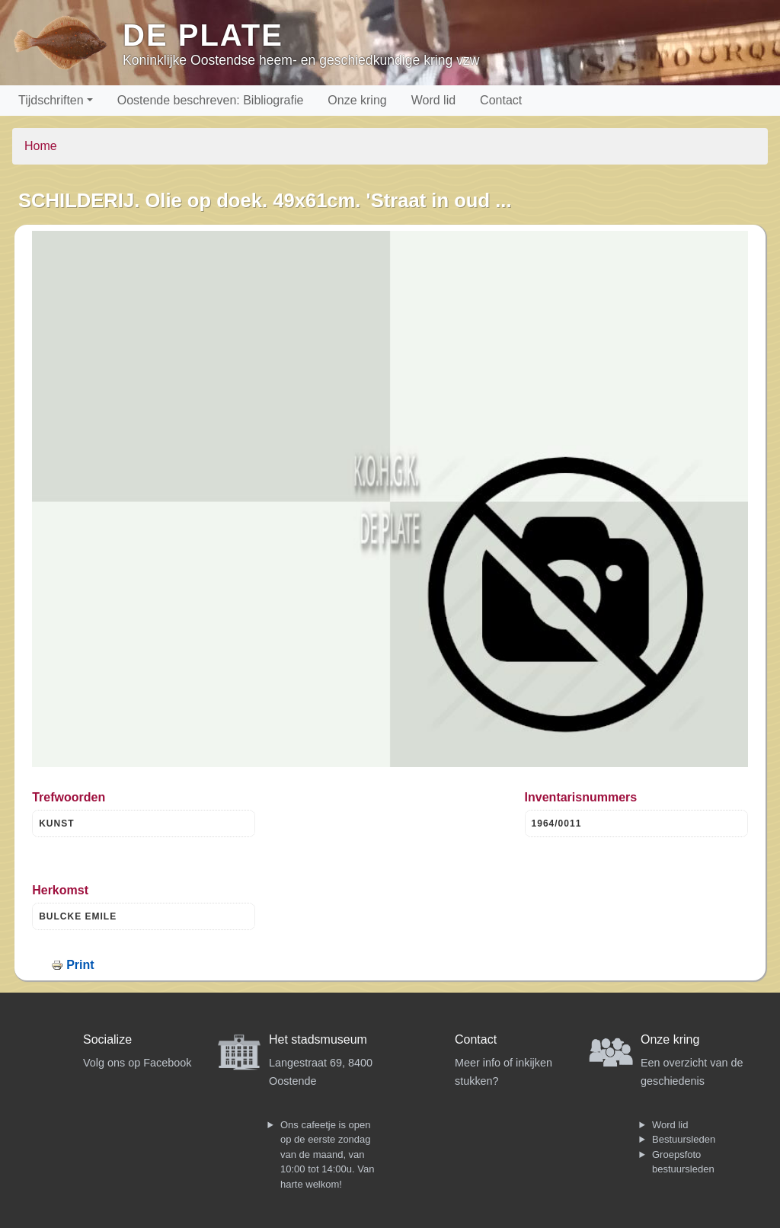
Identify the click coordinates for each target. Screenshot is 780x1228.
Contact (501, 100)
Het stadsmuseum (318, 1039)
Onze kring (357, 100)
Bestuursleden (683, 1139)
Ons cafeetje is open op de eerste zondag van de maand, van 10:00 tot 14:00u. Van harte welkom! (327, 1154)
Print (80, 964)
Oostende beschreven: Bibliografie (210, 100)
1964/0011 (557, 823)
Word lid (433, 100)
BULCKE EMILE (78, 916)
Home (40, 145)
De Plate (203, 35)
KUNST (56, 823)
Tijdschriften (51, 100)
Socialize (107, 1039)
